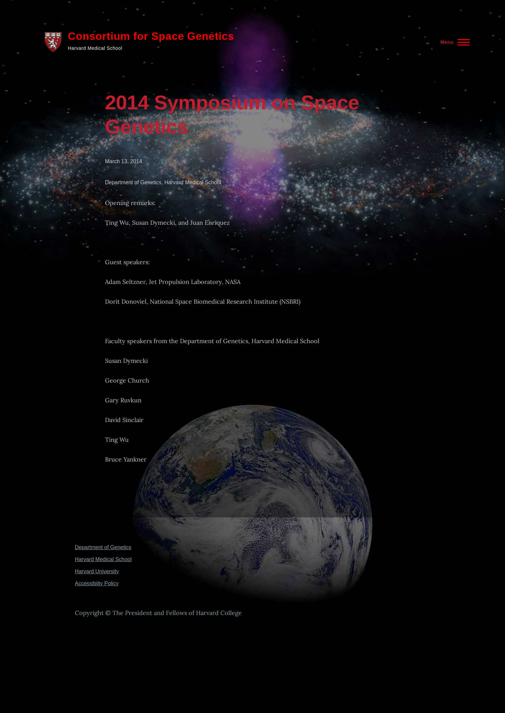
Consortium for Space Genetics (151, 36)
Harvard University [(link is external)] (97, 571)
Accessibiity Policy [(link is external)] (97, 583)
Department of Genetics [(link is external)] (103, 547)
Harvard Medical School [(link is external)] (104, 559)
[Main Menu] (453, 42)
